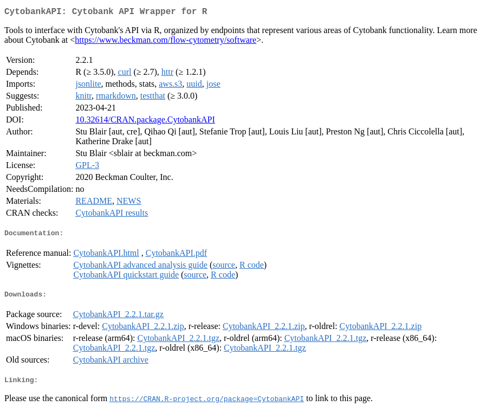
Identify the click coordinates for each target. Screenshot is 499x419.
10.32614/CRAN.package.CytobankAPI (145, 121)
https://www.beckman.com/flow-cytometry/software (165, 42)
